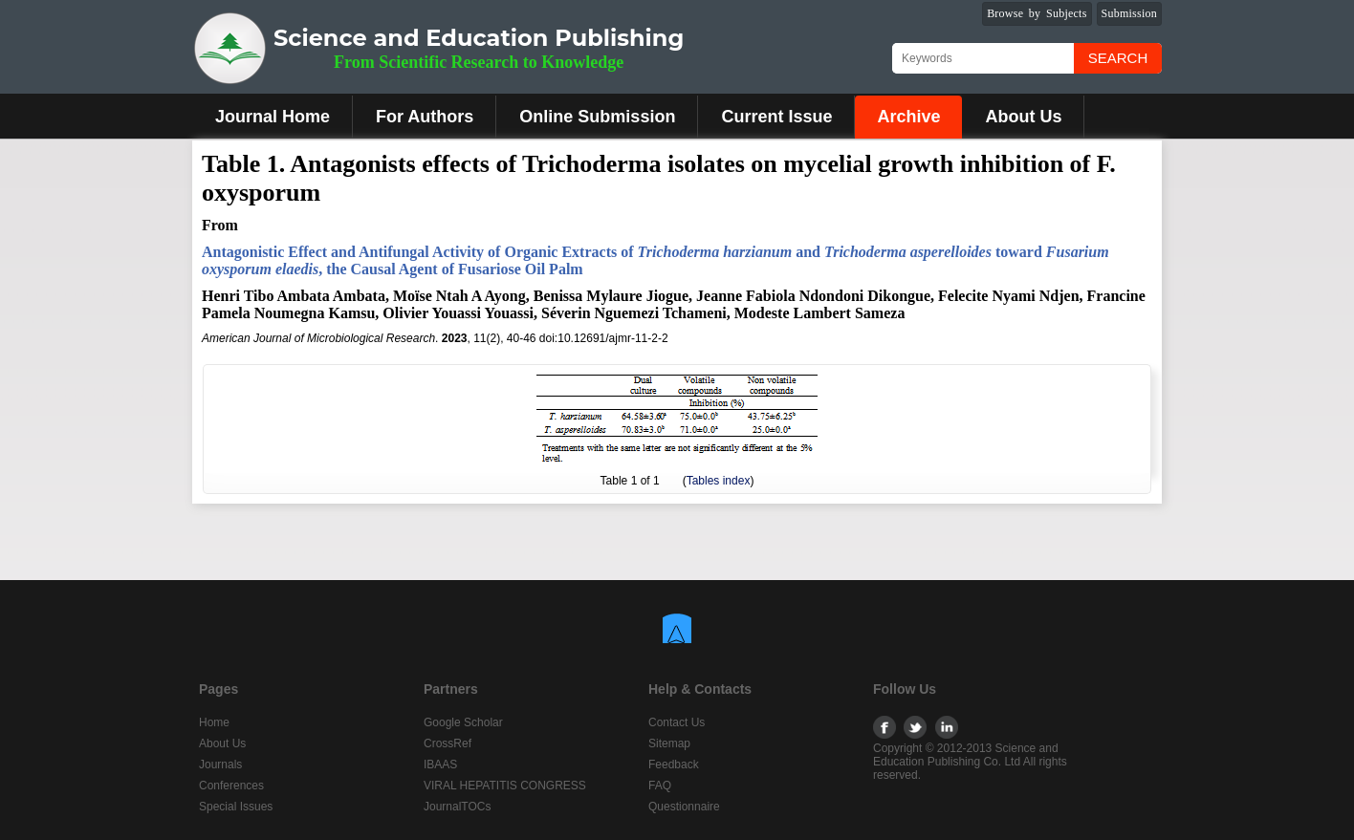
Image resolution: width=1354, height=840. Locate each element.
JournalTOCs (457, 806)
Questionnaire (684, 806)
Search (1118, 58)
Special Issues (236, 806)
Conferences (231, 785)
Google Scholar (463, 722)
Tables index (719, 480)
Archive (908, 116)
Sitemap (669, 743)
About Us (1023, 116)
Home (214, 722)
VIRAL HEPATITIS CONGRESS (505, 785)
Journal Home (272, 116)
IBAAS (440, 764)
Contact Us (676, 722)
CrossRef (447, 743)
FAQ (659, 785)
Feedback (673, 764)
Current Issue (776, 116)
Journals (220, 764)
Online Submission (597, 116)
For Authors (424, 116)
